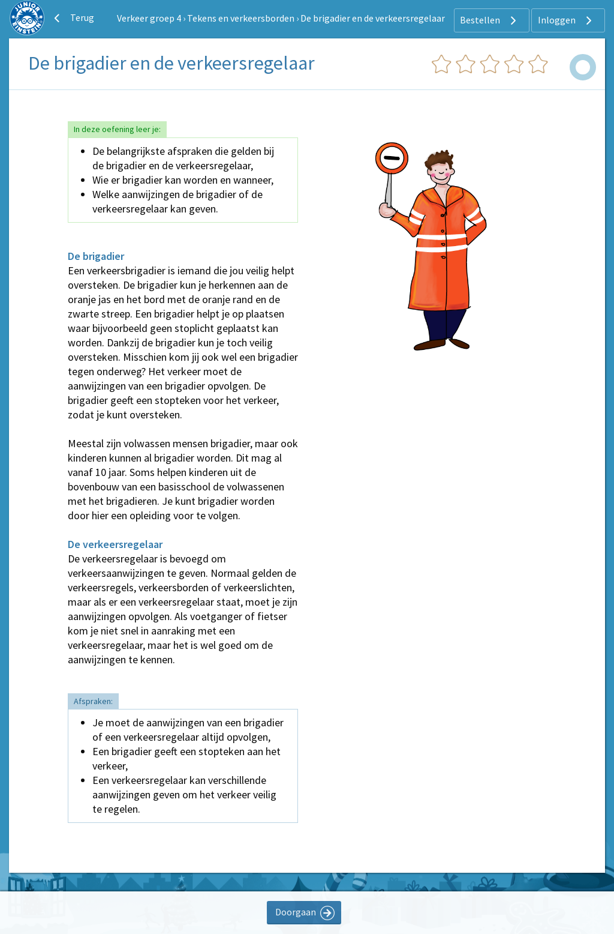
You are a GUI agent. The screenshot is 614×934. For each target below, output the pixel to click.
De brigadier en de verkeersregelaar (372, 18)
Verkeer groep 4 (149, 18)
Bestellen (489, 20)
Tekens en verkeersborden (240, 18)
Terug (72, 18)
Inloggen (566, 20)
